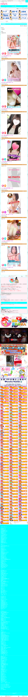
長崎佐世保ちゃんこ (4, 659)
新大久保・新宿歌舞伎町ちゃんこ (6, 560)
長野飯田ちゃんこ (3, 602)
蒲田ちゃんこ (3, 589)
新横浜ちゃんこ (3, 581)
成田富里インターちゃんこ (5, 552)
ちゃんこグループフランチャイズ (6, 687)
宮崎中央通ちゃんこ (4, 677)
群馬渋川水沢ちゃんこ (4, 565)
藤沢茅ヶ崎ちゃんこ (4, 572)
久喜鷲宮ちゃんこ (3, 577)
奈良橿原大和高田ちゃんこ (5, 635)
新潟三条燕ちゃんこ (4, 608)
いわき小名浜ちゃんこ (4, 535)
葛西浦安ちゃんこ (3, 580)
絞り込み (2, 27)
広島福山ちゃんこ (3, 663)
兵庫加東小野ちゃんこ (4, 652)
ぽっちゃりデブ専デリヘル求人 (5, 688)
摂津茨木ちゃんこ (3, 650)
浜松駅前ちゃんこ (3, 621)
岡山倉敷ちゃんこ (3, 674)
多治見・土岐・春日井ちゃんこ (5, 618)
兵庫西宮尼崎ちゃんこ (4, 654)
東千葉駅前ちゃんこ (4, 550)
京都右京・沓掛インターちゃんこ (6, 648)
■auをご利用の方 (3, 297)
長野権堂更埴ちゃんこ (4, 604)
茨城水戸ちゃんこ (3, 549)
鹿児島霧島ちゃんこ (4, 661)
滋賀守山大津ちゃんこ (4, 651)
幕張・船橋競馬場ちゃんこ (5, 582)
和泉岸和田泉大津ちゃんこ (5, 637)
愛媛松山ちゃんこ (3, 657)
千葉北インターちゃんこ (4, 585)
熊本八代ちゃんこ (3, 676)
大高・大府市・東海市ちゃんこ (5, 622)
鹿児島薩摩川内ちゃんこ (4, 664)
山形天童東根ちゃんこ (4, 531)
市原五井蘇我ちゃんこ (4, 584)
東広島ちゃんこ (3, 675)
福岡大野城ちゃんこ (4, 672)
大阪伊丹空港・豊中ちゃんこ (5, 636)
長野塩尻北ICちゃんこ (4, 606)
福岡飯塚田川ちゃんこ (4, 670)
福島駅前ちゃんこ (3, 542)
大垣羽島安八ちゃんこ (4, 614)
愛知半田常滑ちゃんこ (4, 628)
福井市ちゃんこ (3, 609)
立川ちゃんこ (3, 548)
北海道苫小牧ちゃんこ (4, 543)
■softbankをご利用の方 (4, 298)
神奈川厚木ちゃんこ (4, 559)
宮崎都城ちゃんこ (3, 666)
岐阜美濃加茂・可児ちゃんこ (5, 629)
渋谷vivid (2, 689)
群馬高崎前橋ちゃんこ (4, 553)
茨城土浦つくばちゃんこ (4, 566)
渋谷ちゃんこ (3, 588)
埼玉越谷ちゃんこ (3, 573)
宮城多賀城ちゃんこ (4, 539)
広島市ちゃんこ (3, 669)
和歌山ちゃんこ (3, 634)
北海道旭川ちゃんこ (4, 536)
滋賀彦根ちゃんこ (3, 632)
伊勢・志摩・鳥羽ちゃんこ (5, 627)
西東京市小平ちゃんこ (4, 586)
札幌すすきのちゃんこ (4, 538)
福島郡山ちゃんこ (3, 541)
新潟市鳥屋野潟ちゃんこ (4, 605)
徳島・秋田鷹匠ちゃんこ (4, 665)
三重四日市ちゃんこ (4, 617)
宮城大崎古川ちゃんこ (4, 532)
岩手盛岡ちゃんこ (3, 540)
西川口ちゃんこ (3, 547)
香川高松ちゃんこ (3, 662)
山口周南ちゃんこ (3, 668)
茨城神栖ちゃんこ (3, 578)
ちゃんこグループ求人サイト (5, 686)
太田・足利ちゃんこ (4, 576)
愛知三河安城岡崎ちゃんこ (5, 613)
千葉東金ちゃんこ (3, 564)
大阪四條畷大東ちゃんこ (4, 653)
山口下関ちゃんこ (3, 671)
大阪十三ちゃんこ (3, 647)
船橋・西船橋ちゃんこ (4, 591)
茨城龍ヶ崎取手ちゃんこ (4, 574)
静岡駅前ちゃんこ (3, 619)
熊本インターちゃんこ (4, 660)
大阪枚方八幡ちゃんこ (4, 649)
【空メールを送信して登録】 (14, 303)
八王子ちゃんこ (3, 590)
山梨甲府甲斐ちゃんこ (4, 603)
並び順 (2, 31)
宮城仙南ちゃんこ (3, 529)
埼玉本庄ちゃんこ (3, 561)
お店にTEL (14, 6)
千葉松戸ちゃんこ (3, 568)
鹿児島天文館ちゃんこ (4, 658)
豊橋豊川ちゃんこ (3, 620)
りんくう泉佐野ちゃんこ (4, 646)
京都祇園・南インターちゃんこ (5, 633)
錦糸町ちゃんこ (3, 563)
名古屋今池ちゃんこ (4, 612)
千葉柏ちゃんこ (3, 583)
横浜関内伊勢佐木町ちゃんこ (5, 546)
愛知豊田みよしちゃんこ (4, 624)
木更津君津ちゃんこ (4, 562)
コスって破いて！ (3, 690)
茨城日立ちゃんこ (3, 592)
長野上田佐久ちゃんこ (4, 607)
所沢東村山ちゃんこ (4, 575)
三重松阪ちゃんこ (3, 625)
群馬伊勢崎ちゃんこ (4, 571)
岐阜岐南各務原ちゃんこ (4, 623)
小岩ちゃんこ (3, 587)
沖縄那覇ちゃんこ (3, 667)
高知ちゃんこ (3, 673)
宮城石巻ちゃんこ (3, 530)
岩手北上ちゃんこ (3, 537)
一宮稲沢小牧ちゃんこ (4, 615)
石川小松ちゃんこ (3, 596)
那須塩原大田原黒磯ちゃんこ (5, 579)
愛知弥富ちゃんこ (3, 616)
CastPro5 (14, 694)
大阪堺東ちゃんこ (3, 645)
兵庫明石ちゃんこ (3, 644)
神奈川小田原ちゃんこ (4, 567)
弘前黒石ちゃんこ (3, 534)
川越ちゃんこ (3, 551)
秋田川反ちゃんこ (3, 533)
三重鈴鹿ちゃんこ (3, 626)
